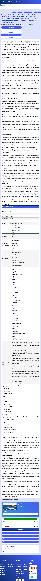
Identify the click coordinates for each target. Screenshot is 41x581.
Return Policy (11, 565)
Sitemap (2, 563)
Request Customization (8, 527)
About (1, 555)
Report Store (2, 559)
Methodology (2, 561)
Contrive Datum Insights (21, 555)
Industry (19, 12)
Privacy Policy (11, 555)
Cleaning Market (37, 12)
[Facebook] (17, 571)
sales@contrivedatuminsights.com (31, 1)
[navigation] (38, 6)
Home (14, 12)
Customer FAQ (11, 561)
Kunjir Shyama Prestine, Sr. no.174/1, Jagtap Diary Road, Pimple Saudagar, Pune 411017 (21, 559)
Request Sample (20, 505)
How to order (11, 563)
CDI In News (2, 565)
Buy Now (20, 520)
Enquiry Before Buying (8, 533)
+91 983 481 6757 (6, 1)
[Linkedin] (23, 571)
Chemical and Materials (28, 12)
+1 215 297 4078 (15, 1)
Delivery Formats (11, 567)
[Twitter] (20, 571)
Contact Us (2, 557)
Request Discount (7, 530)
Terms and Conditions (10, 558)
